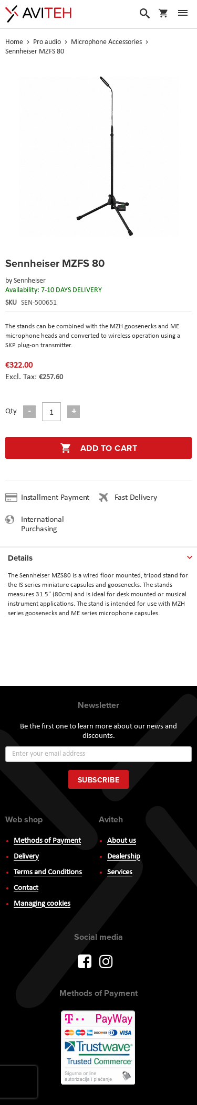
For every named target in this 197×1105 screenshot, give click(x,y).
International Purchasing (42, 524)
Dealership (123, 857)
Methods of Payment (47, 841)
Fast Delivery (136, 498)
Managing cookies (42, 904)
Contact (26, 888)
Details (20, 558)
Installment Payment (57, 498)
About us (121, 841)
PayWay (98, 1048)
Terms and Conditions (48, 872)
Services (119, 872)
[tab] (98, 555)
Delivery (26, 857)
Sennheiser (30, 281)
